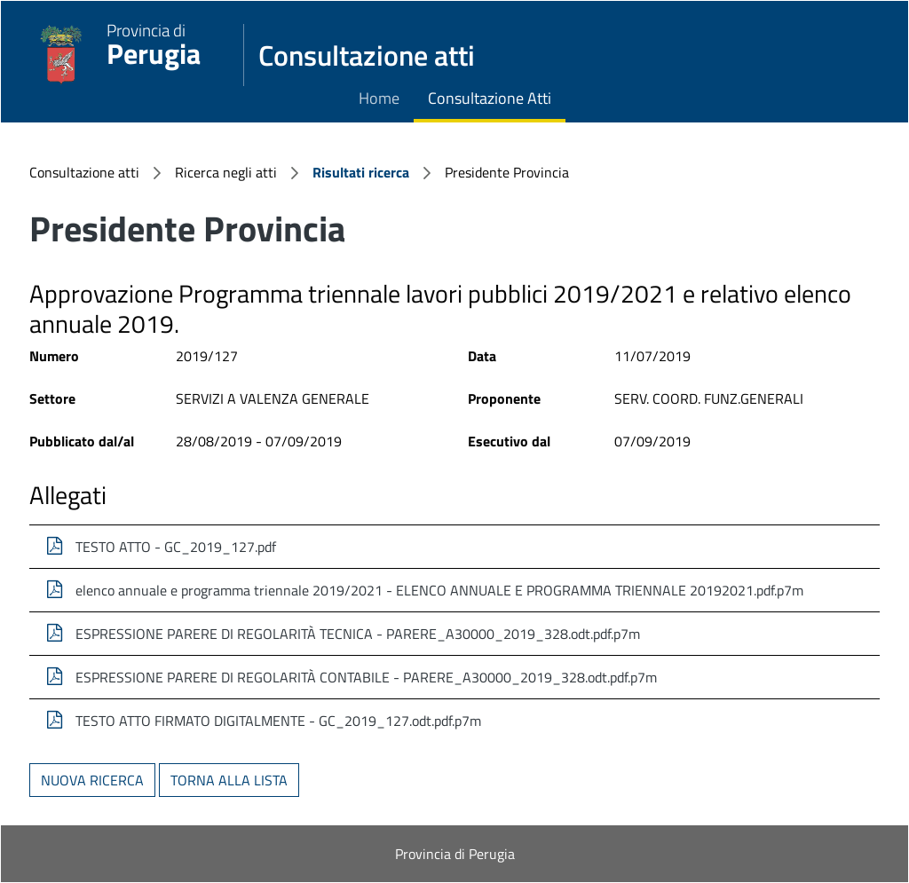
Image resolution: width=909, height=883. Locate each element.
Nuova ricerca (92, 780)
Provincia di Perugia (455, 853)
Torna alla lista (229, 780)
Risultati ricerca (360, 172)
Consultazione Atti (489, 98)
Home (379, 98)
